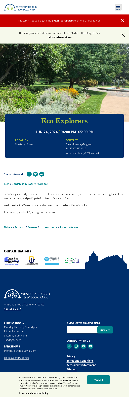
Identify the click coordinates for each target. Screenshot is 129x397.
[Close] (123, 21)
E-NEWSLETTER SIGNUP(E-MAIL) (83, 322)
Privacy (71, 356)
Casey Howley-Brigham (79, 144)
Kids (6, 184)
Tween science (69, 227)
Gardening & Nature (24, 184)
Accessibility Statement (81, 365)
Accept (98, 381)
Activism (20, 227)
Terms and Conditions (80, 360)
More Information (60, 37)
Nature (8, 227)
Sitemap (72, 369)
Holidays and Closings (16, 357)
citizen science (48, 227)
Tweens (32, 227)
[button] (123, 35)
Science (43, 184)
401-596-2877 (12, 309)
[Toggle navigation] (118, 7)
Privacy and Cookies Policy (33, 394)
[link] (29, 174)
